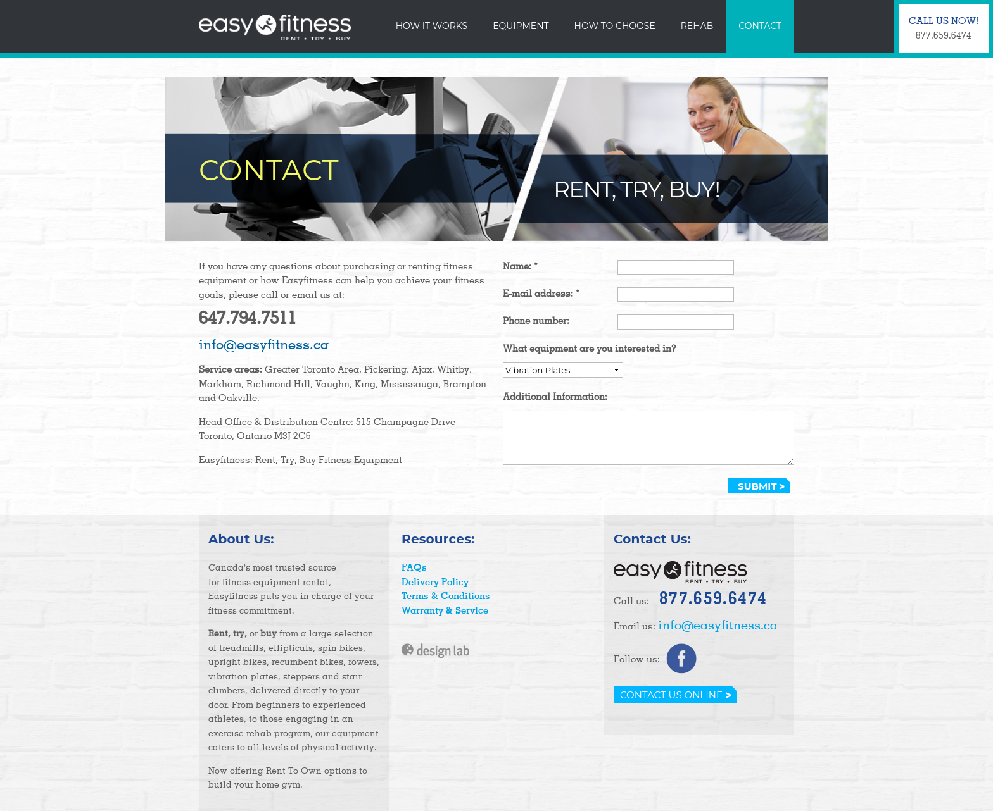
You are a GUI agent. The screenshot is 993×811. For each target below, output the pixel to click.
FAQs (414, 568)
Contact (759, 26)
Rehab (697, 26)
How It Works (431, 26)
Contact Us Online (671, 695)
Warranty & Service (445, 611)
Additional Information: (555, 397)
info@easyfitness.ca (264, 345)
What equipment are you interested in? (589, 349)
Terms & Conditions (446, 596)
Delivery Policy (435, 582)
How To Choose (614, 26)
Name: (520, 266)
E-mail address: (541, 294)
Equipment (520, 26)
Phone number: (536, 321)
